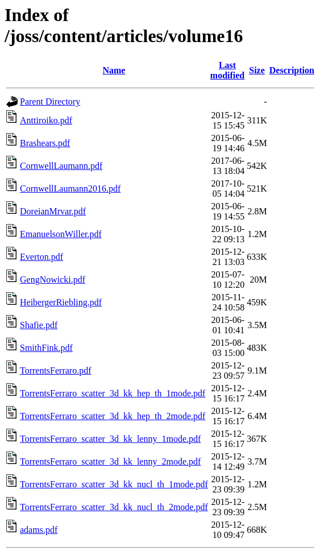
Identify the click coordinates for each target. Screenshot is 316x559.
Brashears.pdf (45, 143)
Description (291, 70)
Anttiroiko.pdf (46, 120)
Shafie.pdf (38, 325)
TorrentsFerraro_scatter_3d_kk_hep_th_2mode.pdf (112, 416)
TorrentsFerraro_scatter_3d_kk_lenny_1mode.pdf (110, 439)
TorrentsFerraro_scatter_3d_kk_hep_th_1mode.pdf (112, 393)
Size (257, 70)
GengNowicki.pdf (52, 279)
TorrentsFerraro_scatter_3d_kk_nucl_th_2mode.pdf (114, 507)
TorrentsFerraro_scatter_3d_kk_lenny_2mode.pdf (110, 461)
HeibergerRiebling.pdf (61, 302)
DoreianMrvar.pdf (53, 211)
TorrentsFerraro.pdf (56, 370)
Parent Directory (50, 101)
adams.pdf (38, 530)
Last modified (227, 70)
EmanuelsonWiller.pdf (61, 234)
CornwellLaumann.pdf (61, 166)
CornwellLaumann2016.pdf (70, 188)
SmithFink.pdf (46, 348)
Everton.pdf (41, 257)
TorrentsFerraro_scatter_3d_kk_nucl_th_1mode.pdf (114, 484)
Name (113, 70)
